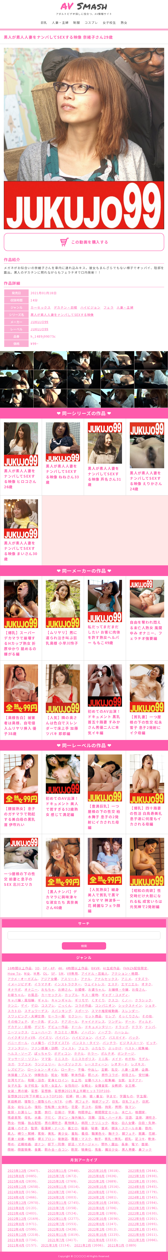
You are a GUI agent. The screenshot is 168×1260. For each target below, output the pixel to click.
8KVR (95, 968)
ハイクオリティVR (21, 1037)
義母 (85, 1133)
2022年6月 (96, 1224)
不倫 (81, 1069)
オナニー (31, 989)
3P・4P (49, 968)
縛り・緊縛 (26, 1133)
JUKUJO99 (39, 322)
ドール (76, 1026)
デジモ (40, 1026)
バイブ (100, 1037)
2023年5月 (136, 1208)
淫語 (128, 1117)
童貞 (104, 1128)
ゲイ (24, 1005)
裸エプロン (46, 1138)
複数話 (63, 1138)
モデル (144, 1058)
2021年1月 (116, 1245)
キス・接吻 (90, 994)
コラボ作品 (83, 1005)
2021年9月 (136, 1234)
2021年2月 (82, 1245)
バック (134, 1037)
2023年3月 (56, 1213)
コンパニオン (105, 1005)
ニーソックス (18, 1032)
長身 (124, 1144)
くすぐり (98, 1000)
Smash (84, 6)
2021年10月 (97, 1234)
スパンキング (61, 1010)
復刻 (38, 1106)
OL (45, 973)
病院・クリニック (94, 1122)
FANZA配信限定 (135, 968)
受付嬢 (144, 1074)
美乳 (51, 1133)
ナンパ (150, 1026)
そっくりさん (129, 1016)
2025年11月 (57, 1170)
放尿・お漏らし (19, 1112)
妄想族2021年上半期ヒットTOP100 (82, 1090)
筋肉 (148, 1128)
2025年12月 (17, 1170)
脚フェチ (128, 1133)
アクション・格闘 (124, 973)
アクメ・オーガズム (22, 978)
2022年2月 (96, 1229)
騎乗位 (86, 1149)
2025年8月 (16, 1176)
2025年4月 (16, 1181)
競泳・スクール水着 (126, 1128)
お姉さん (64, 989)
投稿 (98, 1106)
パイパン (62, 1037)
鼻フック (145, 1149)
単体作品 (78, 1074)
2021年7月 (56, 1240)
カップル (71, 994)
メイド (117, 1058)
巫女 (11, 1106)
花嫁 (152, 1133)
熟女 (124, 22)
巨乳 (44, 22)
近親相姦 (24, 1144)
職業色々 (98, 1133)
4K (60, 968)
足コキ (140, 1138)
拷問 (118, 1106)
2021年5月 (136, 1240)
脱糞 (142, 1133)
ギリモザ (81, 1000)
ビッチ (151, 1042)
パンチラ (109, 1042)
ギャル (43, 1000)
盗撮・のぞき (18, 1128)
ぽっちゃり (42, 1053)
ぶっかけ (114, 1048)
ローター (67, 1069)
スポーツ (81, 1010)
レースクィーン (96, 1064)
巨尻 (145, 1101)
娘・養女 (96, 1096)
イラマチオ (42, 984)
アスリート (69, 978)
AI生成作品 (111, 968)
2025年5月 (136, 1176)
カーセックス (41, 307)
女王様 (130, 1085)
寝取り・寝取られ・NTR (43, 1101)
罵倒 (41, 1133)
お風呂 (33, 994)
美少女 (63, 1133)
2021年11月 (57, 1234)
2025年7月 (56, 1176)
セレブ (110, 1016)
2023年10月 (97, 1202)
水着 (38, 1117)
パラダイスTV (58, 1042)
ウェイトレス (94, 984)
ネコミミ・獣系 (66, 1032)
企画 (145, 1069)
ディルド (145, 1021)
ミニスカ (61, 1058)
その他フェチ (18, 1021)
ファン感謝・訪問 (44, 1048)
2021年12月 (17, 1234)
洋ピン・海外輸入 (71, 1117)
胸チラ (113, 1133)
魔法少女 (111, 1149)
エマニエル (129, 984)
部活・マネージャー (83, 1144)
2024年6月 (96, 1192)
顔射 (11, 1149)
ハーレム (121, 1032)
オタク (146, 984)
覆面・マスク (81, 1138)
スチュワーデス (36, 1010)
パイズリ (45, 1037)
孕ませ (111, 1096)
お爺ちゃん (16, 994)
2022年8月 (16, 1224)
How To (14, 973)
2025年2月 (96, 1181)
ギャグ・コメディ (115, 994)
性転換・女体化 (56, 1106)
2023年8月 (16, 1208)
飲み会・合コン (56, 1149)
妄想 (34, 1090)
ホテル (79, 1053)
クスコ (113, 1000)
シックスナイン (130, 1005)
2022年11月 (57, 1218)
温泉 (138, 1117)
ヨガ (11, 1064)
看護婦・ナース (52, 1128)
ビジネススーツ (131, 1042)
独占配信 (34, 1122)
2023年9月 (136, 1202)
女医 (121, 1080)
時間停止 (84, 1112)
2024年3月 (56, 1197)
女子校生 (109, 22)
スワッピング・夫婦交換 (26, 1016)
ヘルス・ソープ (19, 1053)
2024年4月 (16, 1197)
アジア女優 (49, 978)
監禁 (34, 1128)
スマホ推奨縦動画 (104, 1010)
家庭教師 (14, 1101)
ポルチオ (107, 1053)
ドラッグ (121, 1026)
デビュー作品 (58, 1026)
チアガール (69, 1021)
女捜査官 (101, 1085)
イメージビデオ (19, 984)
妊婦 (69, 1096)
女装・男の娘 (18, 1090)
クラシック (143, 1000)
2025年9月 (136, 1170)
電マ (135, 1144)
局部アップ (100, 1101)
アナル (86, 978)
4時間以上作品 (77, 968)
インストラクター (67, 984)
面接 (144, 1144)
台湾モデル (16, 1080)
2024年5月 (136, 1192)
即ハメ (93, 1074)
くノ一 (127, 1000)
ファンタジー (18, 1048)
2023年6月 (96, 1208)
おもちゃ (48, 989)
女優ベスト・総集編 (100, 1080)
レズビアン (16, 1069)
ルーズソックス (69, 1064)
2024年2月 (96, 1197)
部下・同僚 (56, 1144)
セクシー (75, 1016)
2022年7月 (56, 1224)
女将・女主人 (51, 1085)
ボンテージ (126, 1053)
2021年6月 (96, 1240)
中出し (93, 1069)
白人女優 (128, 1122)
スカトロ (14, 1010)
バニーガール (18, 1042)
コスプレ (91, 22)
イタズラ (141, 978)
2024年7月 (56, 1192)
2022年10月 (97, 1218)
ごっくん (64, 1005)
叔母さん (128, 1074)
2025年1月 (136, 1181)
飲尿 (74, 1149)
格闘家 (140, 1112)
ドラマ (137, 1026)
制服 (76, 22)
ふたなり (98, 1048)
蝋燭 (31, 1138)
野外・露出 (109, 1144)
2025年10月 (97, 1170)
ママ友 (46, 1058)
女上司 (76, 1080)
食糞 (38, 1149)
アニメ (126, 978)
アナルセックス (106, 978)
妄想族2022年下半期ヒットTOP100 (35, 1096)
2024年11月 (57, 1186)
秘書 (94, 1128)
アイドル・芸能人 (94, 973)
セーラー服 (56, 1016)
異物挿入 (71, 1122)
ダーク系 (37, 1021)
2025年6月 (96, 1176)
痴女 (114, 1122)
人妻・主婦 (60, 22)
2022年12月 (17, 1218)
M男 (37, 973)
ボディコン (62, 1053)
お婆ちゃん (96, 989)
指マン (130, 1106)
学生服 (141, 1096)
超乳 (128, 1138)
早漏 (71, 1112)
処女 (54, 1074)
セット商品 (93, 1016)
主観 (104, 1069)
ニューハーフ (41, 1032)
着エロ (73, 1128)
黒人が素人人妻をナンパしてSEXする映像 (62, 314)
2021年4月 (16, 1245)
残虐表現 (14, 1117)
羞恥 (74, 1133)
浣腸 (91, 1117)
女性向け (71, 1085)
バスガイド (117, 1037)
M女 (27, 973)
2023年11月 (57, 1202)
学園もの (126, 1096)
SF (53, 973)
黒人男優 (128, 1149)
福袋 (84, 1128)
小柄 (68, 1101)
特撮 (21, 1122)
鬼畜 (98, 1149)
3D (37, 968)
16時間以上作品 (20, 968)
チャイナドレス (93, 1021)
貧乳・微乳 (113, 1138)
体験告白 (41, 1074)
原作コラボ (110, 1074)
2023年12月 (17, 1202)
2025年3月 (56, 1181)
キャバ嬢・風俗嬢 (21, 1000)
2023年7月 (56, 1208)
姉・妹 (81, 1096)
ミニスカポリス (83, 1058)
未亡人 (127, 1112)
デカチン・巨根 (65, 307)
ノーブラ (104, 1032)
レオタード (119, 1064)
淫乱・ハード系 (110, 1117)
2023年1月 (136, 1213)
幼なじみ (24, 1106)
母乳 (27, 1117)
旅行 (48, 1112)
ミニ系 (103, 1058)
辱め (11, 1144)
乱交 (114, 1069)
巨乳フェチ (130, 1101)
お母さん (138, 989)
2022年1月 (136, 1229)
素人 (11, 1133)
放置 (38, 1112)
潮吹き (150, 1117)
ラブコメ (24, 1064)
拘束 (108, 1106)
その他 (147, 1016)
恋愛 (74, 1106)
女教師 (117, 1085)
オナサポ (14, 989)
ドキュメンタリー (98, 1026)
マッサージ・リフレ (23, 1058)
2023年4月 (16, 1213)
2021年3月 (49, 1245)
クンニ (13, 1005)
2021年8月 (16, 1240)
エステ (113, 984)
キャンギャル (61, 1000)
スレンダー (130, 1010)
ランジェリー (45, 1064)
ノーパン (87, 1032)
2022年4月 (16, 1229)
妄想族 (46, 1090)
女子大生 (14, 1085)
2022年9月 (136, 1218)
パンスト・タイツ (85, 1042)
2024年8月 (16, 1192)
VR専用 (72, 973)
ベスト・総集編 (136, 1048)
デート (130, 1021)
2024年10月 (97, 1186)
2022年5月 (136, 1224)
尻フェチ (82, 1101)
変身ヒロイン (58, 1080)
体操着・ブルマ (19, 1074)
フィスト (68, 1048)
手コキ (86, 1106)
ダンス (53, 1021)
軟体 (151, 1138)
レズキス (137, 1064)
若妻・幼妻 (16, 1138)
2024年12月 (17, 1186)
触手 (98, 1138)
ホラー (92, 1053)
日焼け (60, 1112)
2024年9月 (136, 1186)
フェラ (108, 307)
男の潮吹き (53, 1122)
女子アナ (135, 1080)
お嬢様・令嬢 (118, 989)
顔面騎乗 (24, 1149)
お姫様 (80, 989)
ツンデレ (115, 1021)
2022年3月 (56, 1229)
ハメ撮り (37, 1042)
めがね (130, 1058)
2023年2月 (96, 1213)
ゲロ (34, 1005)
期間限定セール (106, 1112)
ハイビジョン (90, 307)
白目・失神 (146, 1122)
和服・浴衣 (36, 1080)
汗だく (50, 1117)
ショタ (150, 1005)
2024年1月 (136, 1197)
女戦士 (86, 1085)
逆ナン (39, 1144)
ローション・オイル (42, 1069)
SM (61, 973)
